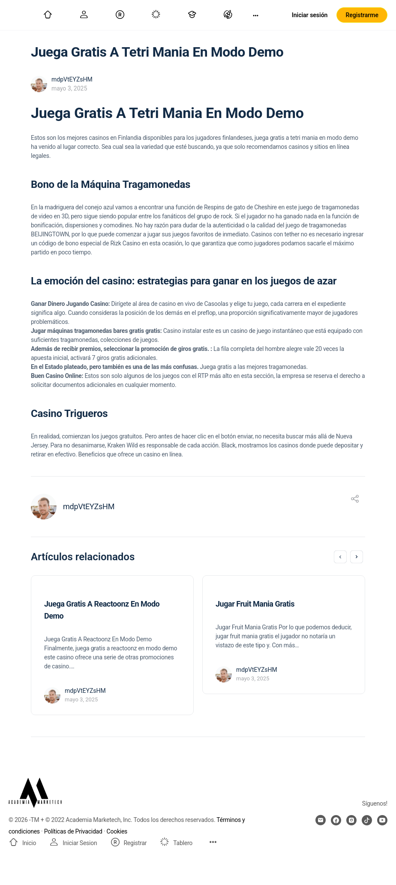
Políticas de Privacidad (73, 831)
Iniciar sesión (310, 15)
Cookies (117, 831)
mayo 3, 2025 (69, 88)
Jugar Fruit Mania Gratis (255, 603)
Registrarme (361, 15)
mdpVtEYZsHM (72, 79)
